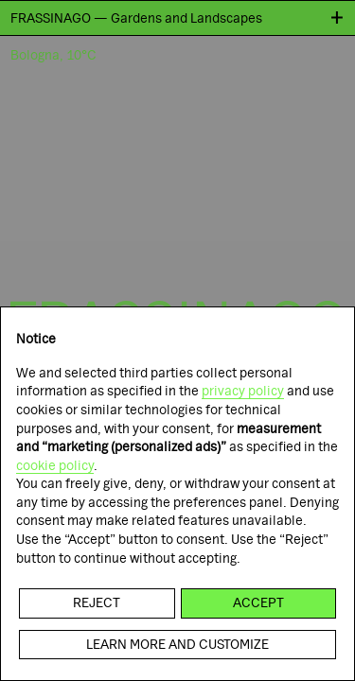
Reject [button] (96, 602)
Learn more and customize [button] (177, 644)
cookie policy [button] (55, 465)
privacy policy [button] (243, 390)
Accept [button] (258, 602)
